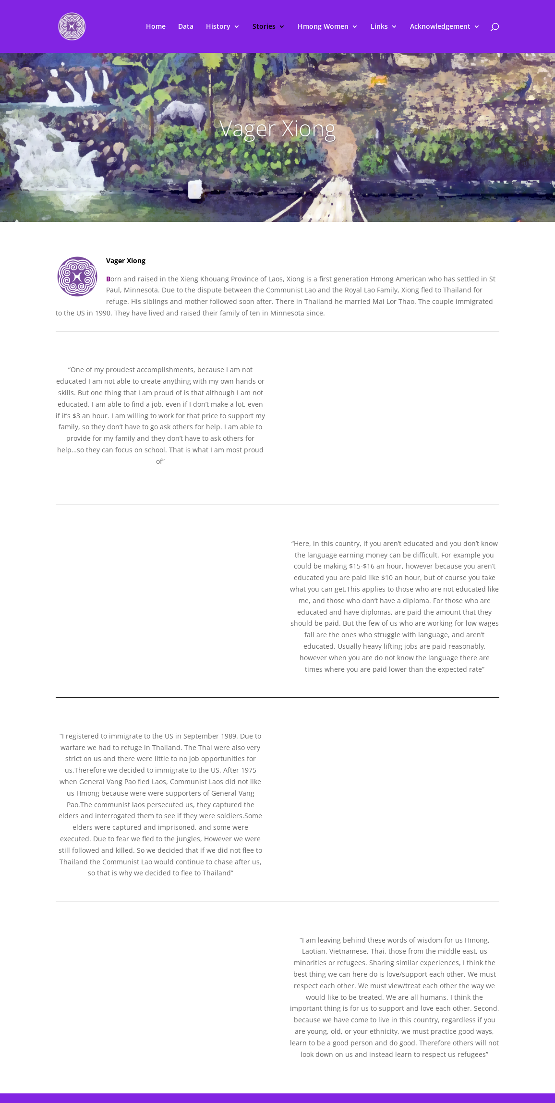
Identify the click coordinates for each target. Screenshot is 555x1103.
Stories (264, 27)
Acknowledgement (440, 27)
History (218, 27)
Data (185, 27)
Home (156, 27)
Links (379, 27)
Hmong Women (323, 27)
